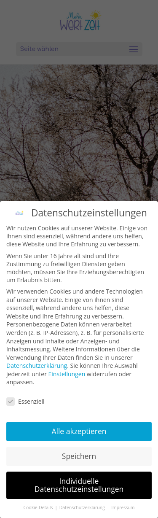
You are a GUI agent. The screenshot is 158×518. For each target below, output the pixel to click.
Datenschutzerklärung (36, 366)
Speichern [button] (79, 456)
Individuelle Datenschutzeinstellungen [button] (79, 485)
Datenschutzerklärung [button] (82, 507)
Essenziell (25, 401)
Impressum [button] (122, 507)
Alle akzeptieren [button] (78, 431)
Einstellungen (67, 374)
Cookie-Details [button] (38, 507)
